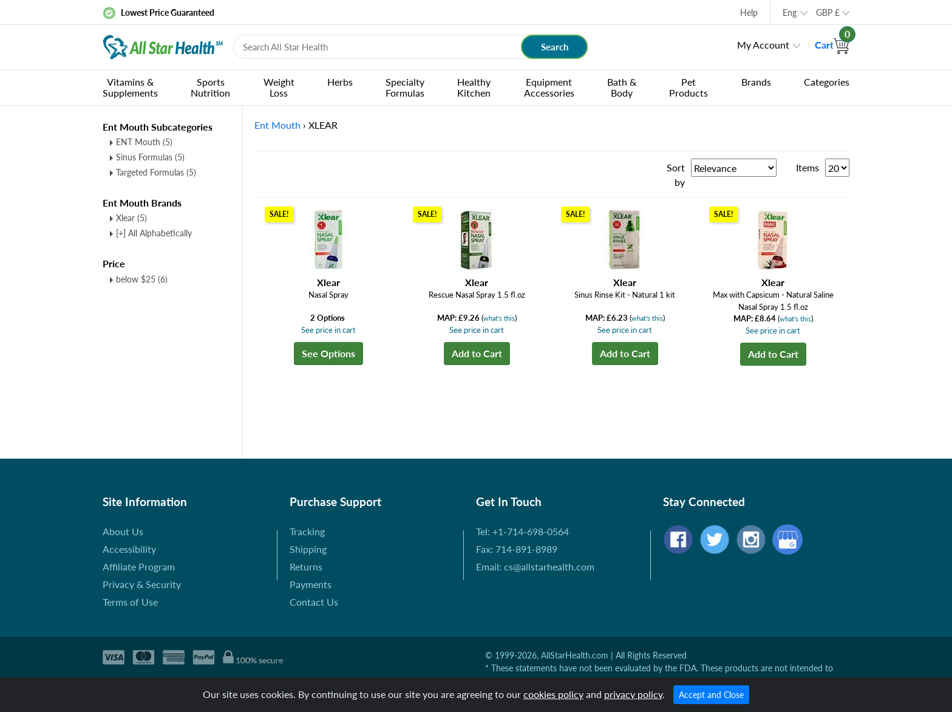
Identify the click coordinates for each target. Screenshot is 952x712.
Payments (311, 584)
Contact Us (314, 602)
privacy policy (633, 694)
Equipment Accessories (549, 87)
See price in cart (328, 330)
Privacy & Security (142, 584)
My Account (763, 44)
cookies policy (553, 694)
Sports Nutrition (210, 87)
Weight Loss (279, 87)
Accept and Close (711, 695)
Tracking (307, 531)
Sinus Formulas (150, 157)
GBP (828, 12)
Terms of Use (130, 602)
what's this (499, 318)
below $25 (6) (142, 279)
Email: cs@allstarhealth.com (535, 566)
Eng (790, 12)
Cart (832, 44)
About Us (123, 531)
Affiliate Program (139, 566)
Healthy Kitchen (474, 87)
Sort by (676, 175)
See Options (328, 353)
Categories (826, 81)
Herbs (340, 81)
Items (807, 167)
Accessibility (129, 549)
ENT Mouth (144, 142)
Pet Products (688, 87)
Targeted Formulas (156, 172)
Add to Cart (477, 353)
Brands (756, 81)
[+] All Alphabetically (154, 233)
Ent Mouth (277, 125)
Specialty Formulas (405, 87)
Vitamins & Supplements (130, 87)
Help (749, 12)
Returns (306, 566)
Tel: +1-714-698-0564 (522, 531)
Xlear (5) (131, 218)
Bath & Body (621, 87)
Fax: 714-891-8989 (516, 549)
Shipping (308, 549)
